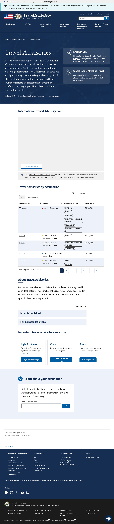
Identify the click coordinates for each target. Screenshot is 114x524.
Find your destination (12, 96)
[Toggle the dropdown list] (58, 405)
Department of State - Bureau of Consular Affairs (44, 505)
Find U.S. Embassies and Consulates (42, 469)
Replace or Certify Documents (14, 474)
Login (107, 14)
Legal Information (66, 457)
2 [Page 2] (66, 271)
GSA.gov (70, 520)
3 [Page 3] (70, 271)
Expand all (78, 306)
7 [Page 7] (87, 271)
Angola (21, 260)
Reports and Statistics (67, 465)
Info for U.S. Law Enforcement (65, 461)
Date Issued (94, 204)
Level (52, 204)
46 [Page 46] (96, 271)
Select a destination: (29, 401)
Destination (30, 204)
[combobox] (41, 406)
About (89, 14)
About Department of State (17, 510)
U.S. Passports (13, 457)
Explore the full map (30, 166)
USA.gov (45, 520)
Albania (22, 235)
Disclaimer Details (76, 480)
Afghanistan (23, 208)
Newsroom (37, 463)
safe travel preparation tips (89, 75)
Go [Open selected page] (66, 406)
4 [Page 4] (74, 271)
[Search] (106, 18)
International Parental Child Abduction (17, 469)
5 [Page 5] (79, 271)
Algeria (21, 243)
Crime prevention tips (61, 360)
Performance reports (93, 510)
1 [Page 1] (61, 271)
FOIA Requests (39, 513)
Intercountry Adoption (16, 466)
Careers (81, 14)
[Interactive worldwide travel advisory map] (61, 144)
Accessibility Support (15, 513)
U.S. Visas (11, 460)
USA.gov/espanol (57, 520)
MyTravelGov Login (92, 457)
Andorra (22, 253)
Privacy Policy (90, 513)
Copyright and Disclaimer (42, 510)
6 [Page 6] (83, 271)
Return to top (9, 446)
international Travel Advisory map (42, 175)
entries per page (28, 197)
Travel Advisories (40, 466)
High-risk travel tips (31, 360)
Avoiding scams (88, 360)
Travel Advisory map (40, 96)
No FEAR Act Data (66, 510)
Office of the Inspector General (68, 514)
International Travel (15, 463)
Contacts (98, 14)
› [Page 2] (101, 270)
